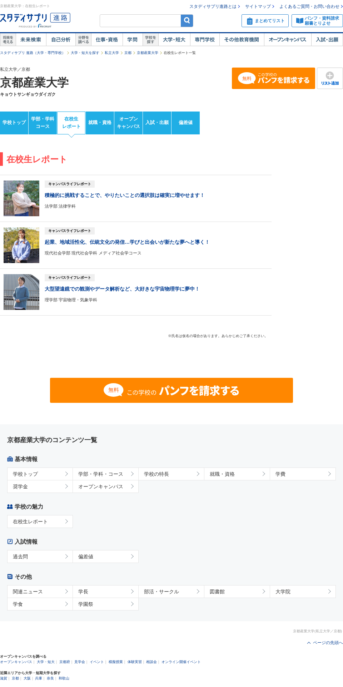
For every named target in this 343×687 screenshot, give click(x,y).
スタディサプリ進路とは (213, 6)
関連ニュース (28, 591)
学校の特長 (156, 474)
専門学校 (204, 39)
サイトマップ (258, 6)
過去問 (20, 556)
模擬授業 (116, 662)
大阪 (27, 678)
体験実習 (135, 662)
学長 (83, 591)
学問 (133, 39)
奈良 (50, 678)
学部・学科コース (42, 122)
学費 (280, 474)
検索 (187, 20)
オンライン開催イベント (181, 662)
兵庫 (38, 678)
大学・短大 (174, 39)
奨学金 (20, 486)
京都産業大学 (147, 53)
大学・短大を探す (85, 53)
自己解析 (60, 39)
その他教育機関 (241, 39)
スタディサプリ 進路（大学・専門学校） (32, 53)
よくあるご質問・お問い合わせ (309, 6)
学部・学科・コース (100, 474)
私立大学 (112, 53)
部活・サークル (161, 591)
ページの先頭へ (328, 642)
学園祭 (85, 604)
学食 (18, 604)
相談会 (151, 662)
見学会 (79, 662)
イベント (97, 662)
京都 (127, 53)
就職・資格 (99, 122)
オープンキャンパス (287, 39)
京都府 (64, 662)
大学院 (282, 591)
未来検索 (31, 39)
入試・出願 (327, 39)
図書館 (217, 591)
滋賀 (3, 678)
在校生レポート (71, 122)
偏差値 (186, 122)
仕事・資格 (107, 39)
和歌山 (64, 678)
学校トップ (14, 122)
